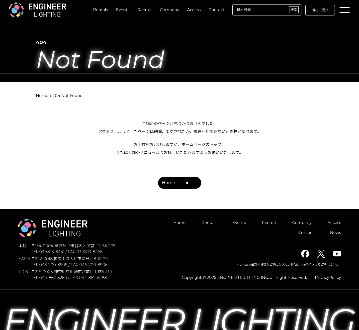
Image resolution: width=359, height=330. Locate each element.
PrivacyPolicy (328, 277)
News (335, 232)
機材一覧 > (320, 10)
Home (42, 95)
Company (169, 9)
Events (122, 9)
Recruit (144, 9)
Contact (216, 9)
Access (194, 9)
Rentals (100, 9)
